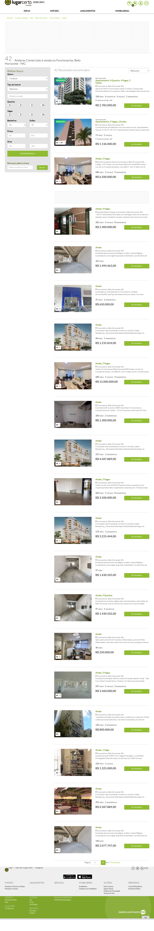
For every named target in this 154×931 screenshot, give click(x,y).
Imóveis (55, 11)
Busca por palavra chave (18, 163)
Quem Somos (108, 889)
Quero (10, 74)
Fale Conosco (108, 886)
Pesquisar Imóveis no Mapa (15, 886)
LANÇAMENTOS (37, 883)
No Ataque (33, 904)
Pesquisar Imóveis (11, 889)
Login (11, 868)
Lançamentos (87, 11)
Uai (31, 900)
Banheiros (11, 120)
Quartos (11, 102)
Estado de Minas (134, 889)
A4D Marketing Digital (62, 900)
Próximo (115, 862)
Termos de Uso (109, 893)
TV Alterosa (9, 908)
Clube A (32, 913)
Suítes (32, 120)
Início (27, 11)
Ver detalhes (136, 105)
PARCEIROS (133, 883)
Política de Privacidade (112, 891)
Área (9, 141)
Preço (10, 131)
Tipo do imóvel (14, 85)
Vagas (10, 111)
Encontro (33, 911)
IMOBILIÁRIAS (85, 883)
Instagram (39, 868)
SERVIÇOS (59, 883)
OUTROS (108, 883)
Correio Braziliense (135, 886)
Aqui (6, 902)
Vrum (31, 902)
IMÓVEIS (9, 883)
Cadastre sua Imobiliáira (88, 889)
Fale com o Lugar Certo (24, 868)
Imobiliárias (122, 11)
